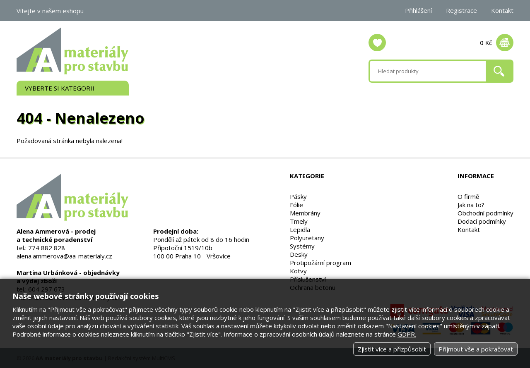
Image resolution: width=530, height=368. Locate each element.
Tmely (299, 221)
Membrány (305, 213)
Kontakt (502, 10)
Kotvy (298, 271)
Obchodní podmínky (485, 213)
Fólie (296, 205)
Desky (299, 254)
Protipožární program (320, 262)
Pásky (298, 196)
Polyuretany (307, 238)
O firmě (468, 196)
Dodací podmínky (482, 221)
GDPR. (407, 334)
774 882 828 (46, 248)
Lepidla (300, 229)
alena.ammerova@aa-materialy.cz (64, 256)
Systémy (302, 246)
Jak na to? (471, 205)
